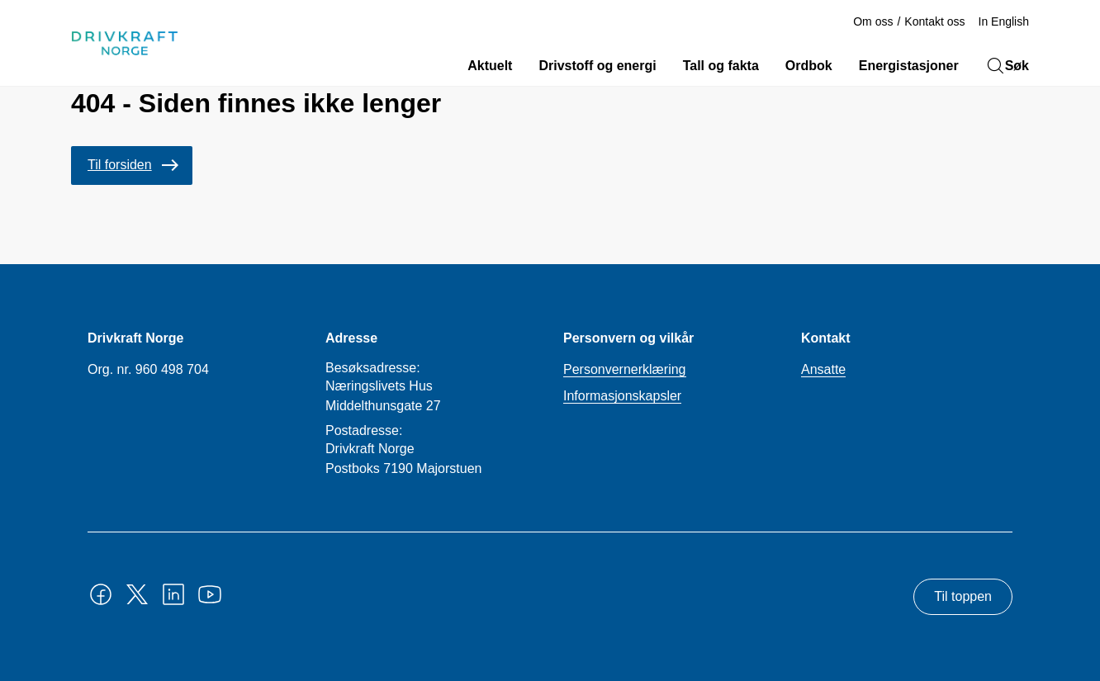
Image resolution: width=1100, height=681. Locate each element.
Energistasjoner (909, 66)
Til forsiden (120, 165)
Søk (1007, 66)
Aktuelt (489, 66)
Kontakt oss (934, 21)
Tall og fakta (721, 66)
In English (1004, 21)
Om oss (873, 21)
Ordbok (808, 66)
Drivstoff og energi (597, 66)
